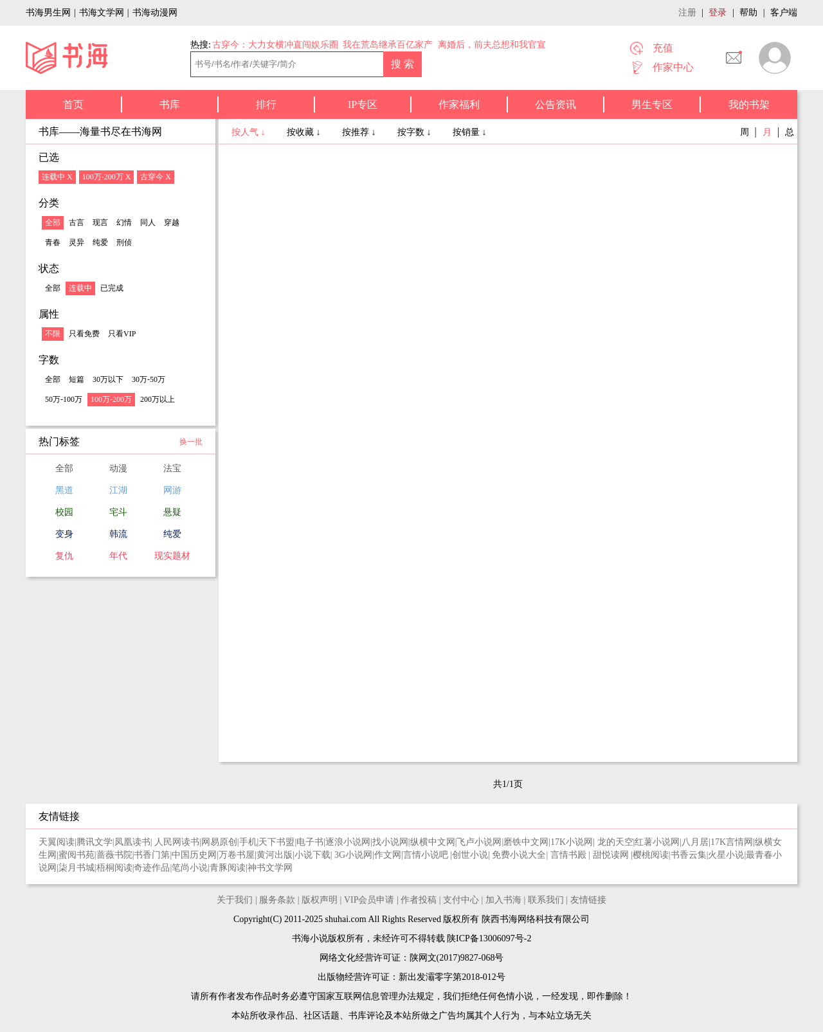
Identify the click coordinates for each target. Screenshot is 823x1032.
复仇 (64, 556)
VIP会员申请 (369, 900)
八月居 (695, 842)
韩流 (118, 534)
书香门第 (152, 855)
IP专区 (362, 104)
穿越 (171, 222)
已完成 (111, 288)
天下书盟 (276, 842)
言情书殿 (569, 855)
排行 (266, 104)
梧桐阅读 (114, 868)
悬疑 (172, 512)
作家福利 (459, 104)
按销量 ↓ (470, 132)
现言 (100, 222)
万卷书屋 (237, 855)
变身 (64, 534)
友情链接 (588, 900)
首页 (73, 104)
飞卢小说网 (479, 842)
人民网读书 (176, 842)
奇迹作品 (152, 868)
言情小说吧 (427, 855)
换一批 (191, 441)
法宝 (172, 468)
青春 (52, 242)
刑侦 (124, 242)
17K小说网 (571, 842)
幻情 (124, 222)
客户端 (783, 12)
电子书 (309, 842)
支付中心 (461, 900)
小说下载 (312, 855)
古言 (76, 222)
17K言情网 (731, 842)
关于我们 (235, 900)
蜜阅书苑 (77, 855)
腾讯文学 (95, 842)
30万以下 (108, 379)
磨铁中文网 (525, 842)
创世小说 (470, 855)
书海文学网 (101, 12)
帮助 (748, 12)
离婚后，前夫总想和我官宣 (492, 45)
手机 (248, 842)
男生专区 (652, 104)
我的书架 (749, 104)
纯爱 (100, 242)
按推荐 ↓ (360, 132)
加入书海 (503, 900)
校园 (64, 512)
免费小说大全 (519, 855)
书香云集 (689, 855)
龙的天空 (615, 842)
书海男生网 (48, 12)
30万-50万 (148, 379)
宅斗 (118, 512)
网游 (172, 490)
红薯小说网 (657, 842)
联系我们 (546, 900)
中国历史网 (194, 855)
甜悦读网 (612, 855)
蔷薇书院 (114, 855)
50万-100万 (63, 399)
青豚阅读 (228, 868)
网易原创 (219, 842)
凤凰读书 (132, 842)
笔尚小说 (190, 868)
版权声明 (320, 900)
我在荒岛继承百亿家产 (388, 45)
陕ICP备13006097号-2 (488, 938)
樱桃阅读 (651, 855)
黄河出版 (275, 855)
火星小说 (726, 855)
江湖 (118, 490)
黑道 (64, 490)
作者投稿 (419, 900)
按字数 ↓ (415, 132)
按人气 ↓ (249, 132)
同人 (148, 222)
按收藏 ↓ (305, 132)
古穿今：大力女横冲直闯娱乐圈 (275, 45)
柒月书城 (77, 868)
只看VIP (122, 333)
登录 (718, 12)
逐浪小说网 (347, 842)
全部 (52, 222)
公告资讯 (555, 104)
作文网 (387, 855)
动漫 (118, 468)
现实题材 (172, 556)
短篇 (76, 379)
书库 (169, 104)
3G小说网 (353, 855)
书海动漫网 (154, 12)
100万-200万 (111, 399)
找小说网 (390, 842)
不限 (52, 333)
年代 (118, 556)
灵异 (76, 242)
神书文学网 (270, 868)
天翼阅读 (57, 842)
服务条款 (277, 900)
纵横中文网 (432, 842)
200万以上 (157, 399)
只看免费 (84, 333)
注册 (687, 12)
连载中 (80, 288)
